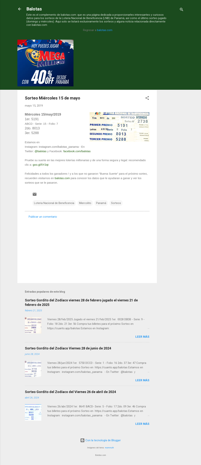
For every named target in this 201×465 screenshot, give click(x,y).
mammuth (109, 447)
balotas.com (104, 30)
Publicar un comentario (43, 216)
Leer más (142, 336)
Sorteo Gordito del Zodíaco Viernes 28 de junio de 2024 (68, 348)
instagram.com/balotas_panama (59, 146)
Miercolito (85, 203)
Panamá (101, 203)
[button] (147, 99)
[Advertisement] (172, 96)
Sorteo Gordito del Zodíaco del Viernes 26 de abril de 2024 (70, 392)
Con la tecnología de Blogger (100, 440)
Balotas (34, 9)
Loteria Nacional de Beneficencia (54, 203)
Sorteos (116, 203)
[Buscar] (181, 10)
